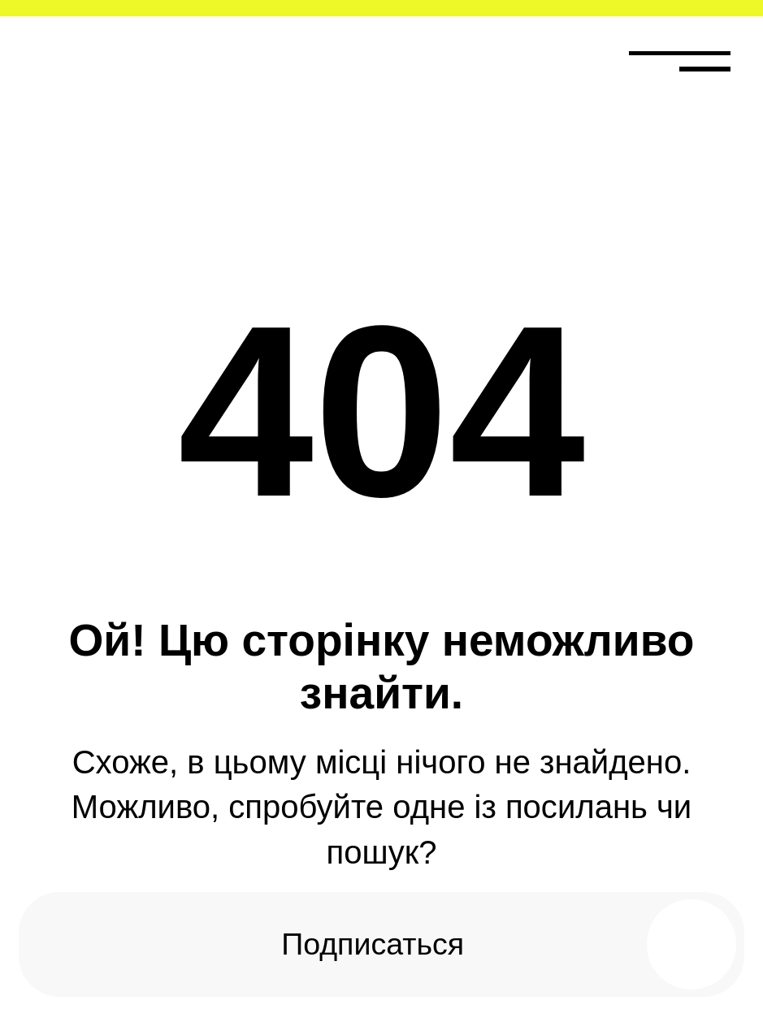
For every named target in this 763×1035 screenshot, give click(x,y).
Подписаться (372, 944)
